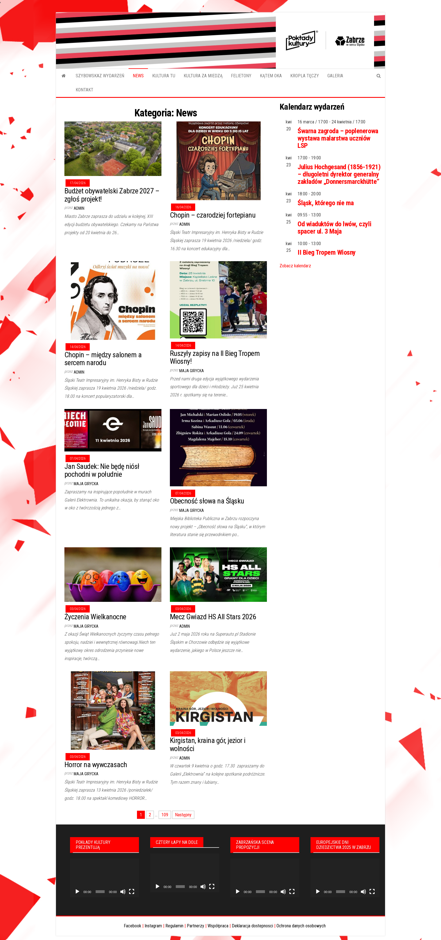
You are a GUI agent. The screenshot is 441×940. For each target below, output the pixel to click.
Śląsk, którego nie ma (326, 203)
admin (79, 208)
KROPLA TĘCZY (304, 75)
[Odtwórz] (77, 891)
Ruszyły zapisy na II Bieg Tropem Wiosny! (215, 357)
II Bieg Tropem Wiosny (327, 252)
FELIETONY (241, 75)
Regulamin (174, 925)
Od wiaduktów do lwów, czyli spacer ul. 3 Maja (334, 227)
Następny (183, 814)
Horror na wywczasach (95, 764)
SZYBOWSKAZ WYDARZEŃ (100, 75)
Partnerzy (195, 925)
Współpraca (218, 925)
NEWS (138, 75)
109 (164, 814)
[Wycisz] (123, 891)
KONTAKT (84, 89)
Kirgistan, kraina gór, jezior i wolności (208, 744)
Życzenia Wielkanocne (95, 617)
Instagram (153, 925)
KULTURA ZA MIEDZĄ (203, 75)
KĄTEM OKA (271, 75)
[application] (104, 877)
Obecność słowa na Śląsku (207, 501)
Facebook (132, 925)
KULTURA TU (163, 75)
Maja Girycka (191, 371)
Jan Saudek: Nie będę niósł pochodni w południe (101, 470)
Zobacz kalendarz (295, 265)
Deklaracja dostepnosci (252, 925)
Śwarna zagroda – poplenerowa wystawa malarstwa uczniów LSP (338, 138)
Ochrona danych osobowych (301, 925)
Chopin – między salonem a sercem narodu (102, 359)
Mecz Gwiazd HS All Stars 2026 (213, 617)
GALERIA (335, 75)
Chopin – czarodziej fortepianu (212, 215)
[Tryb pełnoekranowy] (131, 891)
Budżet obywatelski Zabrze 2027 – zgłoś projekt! (111, 195)
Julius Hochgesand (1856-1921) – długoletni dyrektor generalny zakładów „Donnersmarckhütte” (339, 174)
